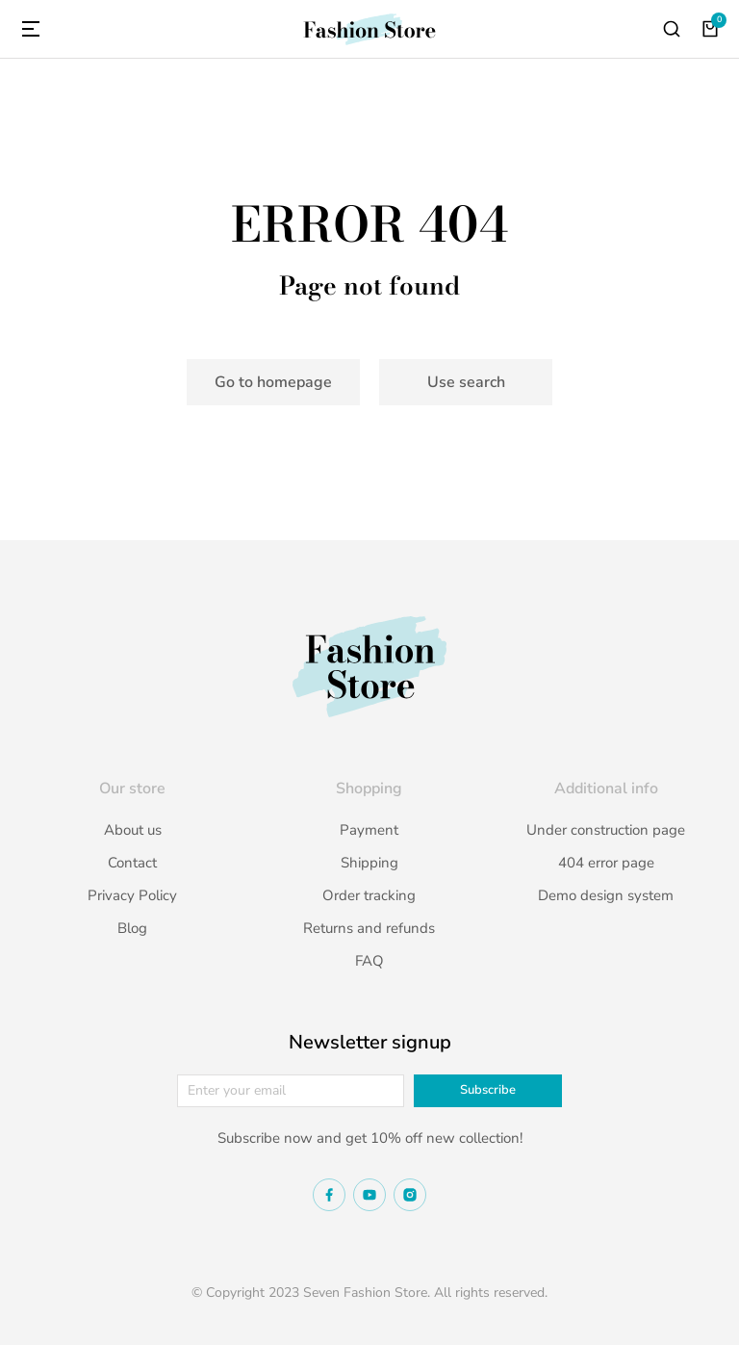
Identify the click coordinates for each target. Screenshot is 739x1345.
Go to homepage (273, 382)
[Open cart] (710, 29)
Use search (466, 382)
